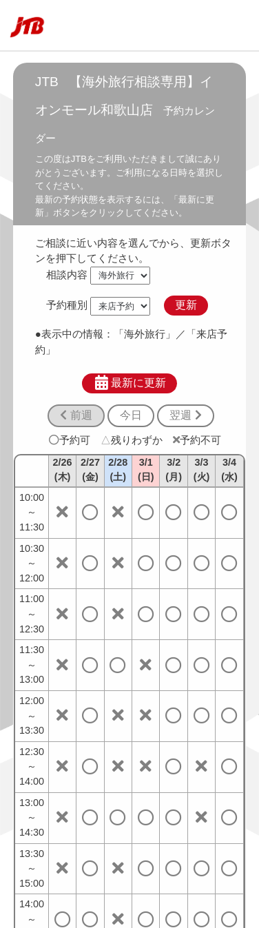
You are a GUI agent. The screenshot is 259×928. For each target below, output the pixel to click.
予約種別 (66, 305)
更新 (186, 305)
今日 (131, 415)
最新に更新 (130, 383)
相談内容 (66, 274)
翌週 (185, 415)
